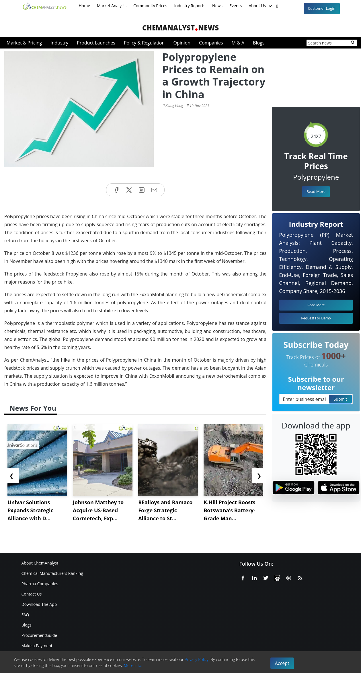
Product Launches (96, 43)
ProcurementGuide (39, 635)
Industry (59, 43)
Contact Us (32, 594)
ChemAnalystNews (180, 27)
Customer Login (321, 8)
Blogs (258, 43)
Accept (282, 663)
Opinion (181, 43)
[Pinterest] (289, 577)
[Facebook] (243, 577)
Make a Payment (37, 645)
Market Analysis (111, 5)
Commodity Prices (150, 5)
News (217, 5)
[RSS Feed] (300, 577)
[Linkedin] (254, 577)
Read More (316, 191)
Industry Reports (189, 5)
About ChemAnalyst (40, 563)
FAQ (25, 614)
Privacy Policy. (197, 659)
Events (235, 5)
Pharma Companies (40, 583)
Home (84, 5)
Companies (211, 43)
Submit (340, 399)
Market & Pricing (24, 43)
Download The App (39, 604)
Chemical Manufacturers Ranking (52, 573)
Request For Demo (316, 318)
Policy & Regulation (144, 43)
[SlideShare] (277, 577)
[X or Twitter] (266, 577)
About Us (261, 6)
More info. (133, 665)
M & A (238, 43)
